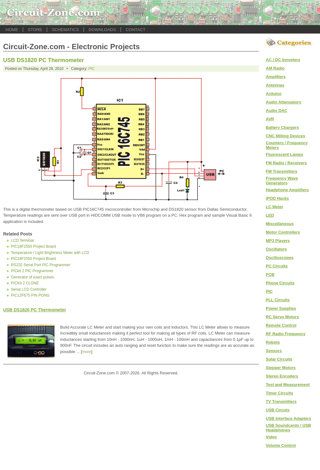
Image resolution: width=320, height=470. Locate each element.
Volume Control (281, 445)
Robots (273, 342)
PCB (270, 274)
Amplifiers (276, 76)
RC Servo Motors (282, 316)
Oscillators (276, 249)
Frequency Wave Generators (282, 180)
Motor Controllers (283, 232)
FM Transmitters (281, 171)
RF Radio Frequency (285, 333)
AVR (270, 119)
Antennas (275, 85)
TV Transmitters (281, 401)
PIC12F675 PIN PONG (30, 295)
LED (270, 215)
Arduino (273, 93)
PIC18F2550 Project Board (33, 246)
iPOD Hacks (277, 198)
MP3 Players (278, 240)
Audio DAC (276, 110)
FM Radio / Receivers (286, 163)
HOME (12, 29)
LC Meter (274, 206)
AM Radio (275, 68)
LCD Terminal (22, 240)
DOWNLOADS (102, 29)
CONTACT (135, 29)
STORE (35, 29)
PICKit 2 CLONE (25, 283)
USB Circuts (278, 410)
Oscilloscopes (279, 257)
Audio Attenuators (283, 102)
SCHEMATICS (65, 29)
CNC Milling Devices (285, 136)
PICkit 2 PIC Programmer (32, 271)
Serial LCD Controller (28, 289)
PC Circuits (277, 266)
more (86, 351)
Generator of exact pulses (32, 277)
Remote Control (281, 325)
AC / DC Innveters (283, 59)
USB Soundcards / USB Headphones (288, 427)
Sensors (274, 350)
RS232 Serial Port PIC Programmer (40, 265)
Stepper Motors (281, 367)
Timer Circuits (279, 393)
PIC (91, 68)
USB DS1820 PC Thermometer (43, 60)
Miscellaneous (280, 223)
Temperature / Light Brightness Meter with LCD (50, 253)
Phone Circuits (280, 283)
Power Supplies (281, 308)
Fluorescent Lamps (284, 154)
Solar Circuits (279, 359)
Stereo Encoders (282, 376)
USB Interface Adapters (288, 418)
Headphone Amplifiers (287, 189)
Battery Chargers (282, 127)
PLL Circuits (278, 300)
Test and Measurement (288, 384)
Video (271, 437)
